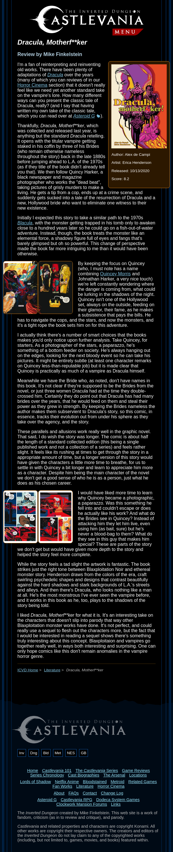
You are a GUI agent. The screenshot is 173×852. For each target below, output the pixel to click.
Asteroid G (84, 116)
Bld (46, 753)
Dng (33, 753)
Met (58, 753)
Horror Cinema (32, 85)
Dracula (55, 74)
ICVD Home (27, 670)
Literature (52, 670)
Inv (21, 753)
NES (71, 753)
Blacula (24, 222)
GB (83, 753)
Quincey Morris (115, 273)
